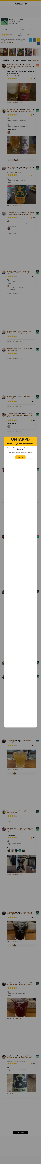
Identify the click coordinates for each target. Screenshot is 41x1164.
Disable (20, 457)
